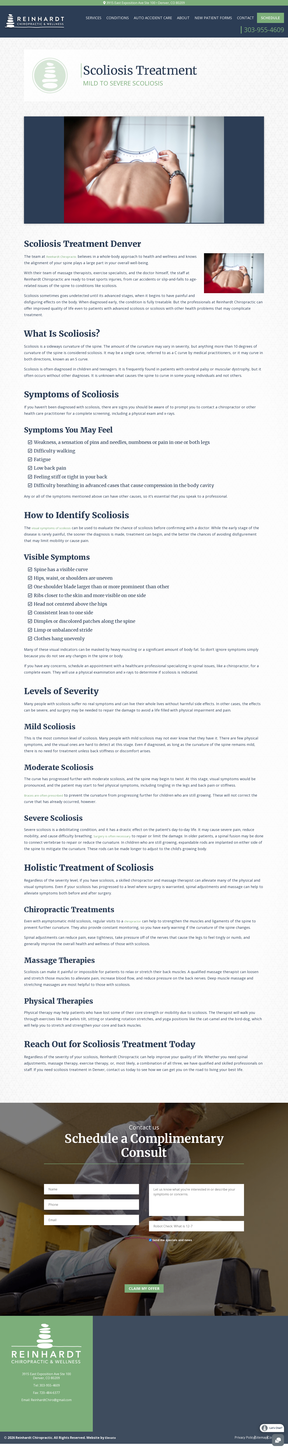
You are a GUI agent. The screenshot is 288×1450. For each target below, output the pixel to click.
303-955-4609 (49, 1391)
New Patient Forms (213, 17)
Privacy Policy (237, 1443)
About (183, 17)
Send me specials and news (172, 1249)
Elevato (111, 1443)
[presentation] (179, 1265)
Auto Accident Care (153, 17)
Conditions (117, 17)
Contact (245, 17)
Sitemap (257, 1443)
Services (93, 17)
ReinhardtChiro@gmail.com (51, 1406)
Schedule (270, 17)
